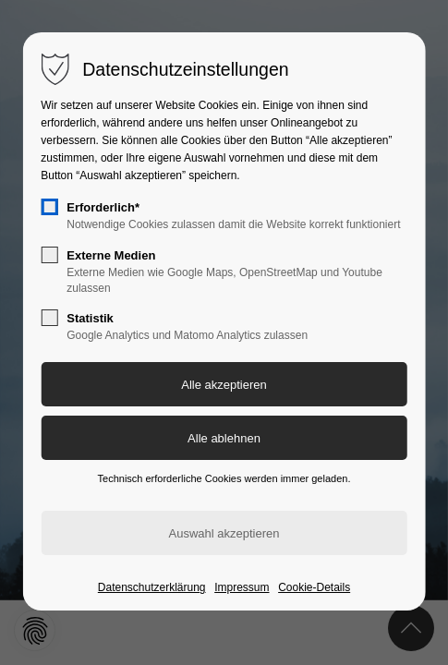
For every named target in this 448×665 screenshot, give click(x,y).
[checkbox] (49, 207)
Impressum (241, 587)
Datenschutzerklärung (152, 587)
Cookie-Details (314, 587)
